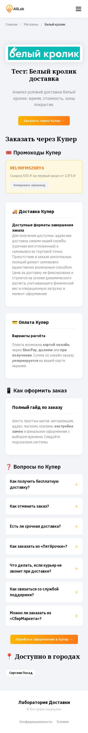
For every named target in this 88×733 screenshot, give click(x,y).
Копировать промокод (29, 185)
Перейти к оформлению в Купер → (44, 639)
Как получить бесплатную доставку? (44, 484)
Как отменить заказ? (44, 506)
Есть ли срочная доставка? (44, 526)
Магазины (31, 24)
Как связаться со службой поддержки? (44, 591)
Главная (11, 24)
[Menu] (78, 9)
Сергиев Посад (20, 673)
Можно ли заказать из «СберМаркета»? (44, 615)
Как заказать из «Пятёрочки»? (44, 546)
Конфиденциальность (36, 722)
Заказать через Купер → (44, 121)
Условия (63, 722)
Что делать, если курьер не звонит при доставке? (44, 568)
